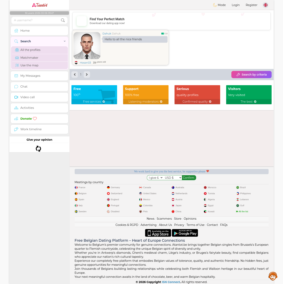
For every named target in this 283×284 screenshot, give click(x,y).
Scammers (164, 218)
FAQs (224, 225)
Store (178, 218)
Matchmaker (26, 58)
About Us (165, 225)
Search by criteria (251, 75)
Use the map (26, 65)
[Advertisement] (171, 21)
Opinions (190, 218)
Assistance (273, 276)
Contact (212, 225)
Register (251, 5)
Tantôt (39, 5)
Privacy (179, 225)
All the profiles (27, 50)
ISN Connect (171, 282)
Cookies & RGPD (126, 225)
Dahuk (106, 33)
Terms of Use (196, 225)
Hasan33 (85, 62)
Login (236, 5)
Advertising (148, 225)
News (151, 218)
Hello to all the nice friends (123, 39)
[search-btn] (62, 20)
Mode (219, 5)
